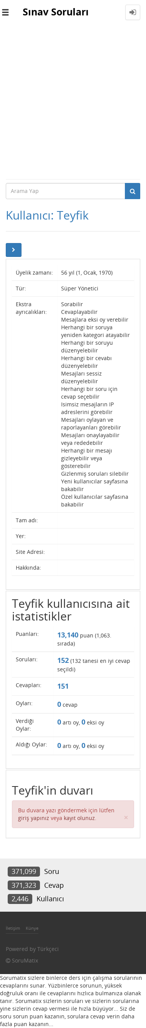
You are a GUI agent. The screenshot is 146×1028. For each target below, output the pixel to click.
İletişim (13, 928)
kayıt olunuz (79, 818)
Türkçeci (48, 949)
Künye (32, 928)
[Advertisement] (73, 102)
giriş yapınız (33, 818)
